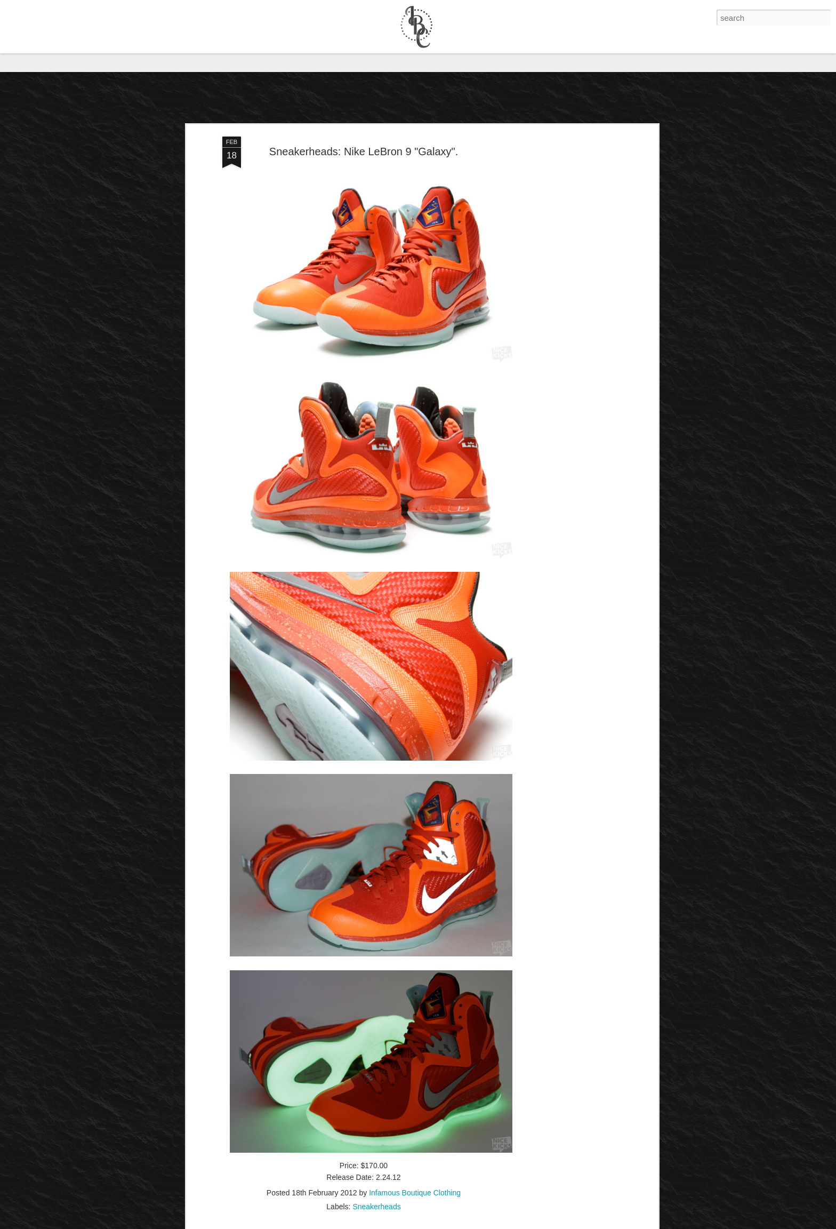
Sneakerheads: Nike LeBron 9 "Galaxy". (363, 83)
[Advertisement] (563, 236)
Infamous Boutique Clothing (415, 1124)
